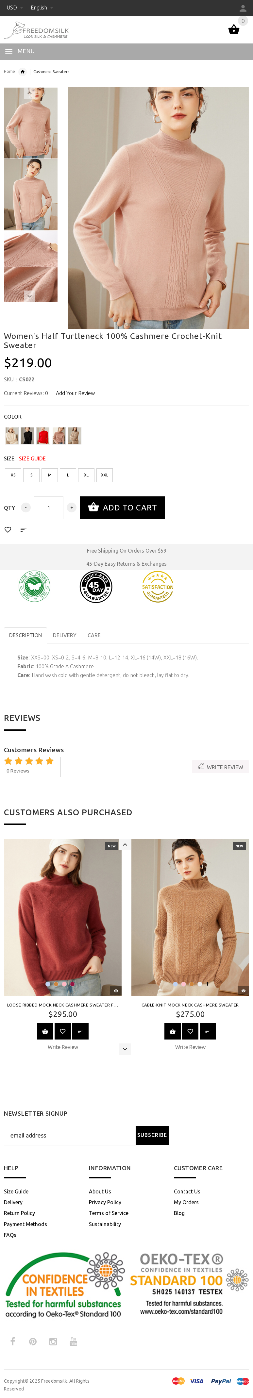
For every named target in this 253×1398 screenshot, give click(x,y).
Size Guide (16, 1191)
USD (15, 7)
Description (25, 635)
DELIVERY (64, 635)
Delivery (13, 1202)
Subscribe (152, 1135)
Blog (179, 1213)
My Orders (186, 1202)
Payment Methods (25, 1224)
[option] (31, 123)
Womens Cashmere (22, 72)
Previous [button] (29, 93)
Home (9, 71)
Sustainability (105, 1224)
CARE (94, 635)
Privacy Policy (105, 1202)
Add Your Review (75, 393)
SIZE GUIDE (32, 458)
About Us (100, 1191)
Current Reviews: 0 (26, 393)
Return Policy (19, 1213)
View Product (45, 1031)
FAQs (10, 1235)
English (42, 7)
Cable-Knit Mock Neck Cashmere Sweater (190, 1005)
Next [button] (29, 296)
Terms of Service (108, 1213)
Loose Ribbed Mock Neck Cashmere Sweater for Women (72, 1005)
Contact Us (187, 1191)
